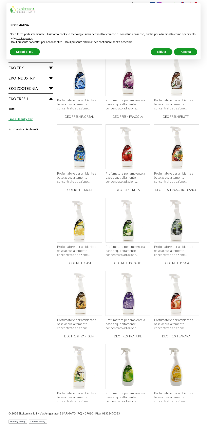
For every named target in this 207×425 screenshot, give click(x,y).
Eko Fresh (18, 99)
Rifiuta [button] (161, 51)
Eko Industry (21, 78)
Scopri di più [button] (24, 51)
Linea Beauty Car (20, 119)
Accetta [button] (186, 51)
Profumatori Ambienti (23, 129)
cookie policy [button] (24, 38)
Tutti (11, 109)
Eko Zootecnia (23, 88)
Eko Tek (16, 68)
